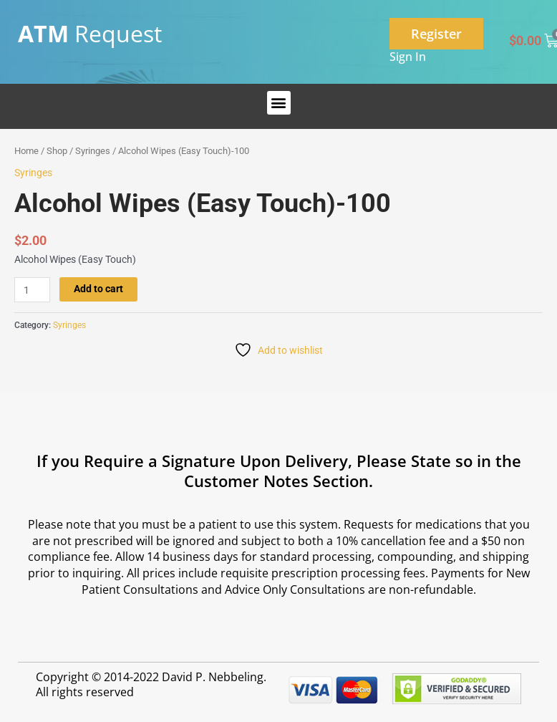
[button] (279, 103)
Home (26, 150)
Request (90, 33)
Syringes (92, 150)
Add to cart (98, 288)
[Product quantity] (32, 289)
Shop (57, 150)
